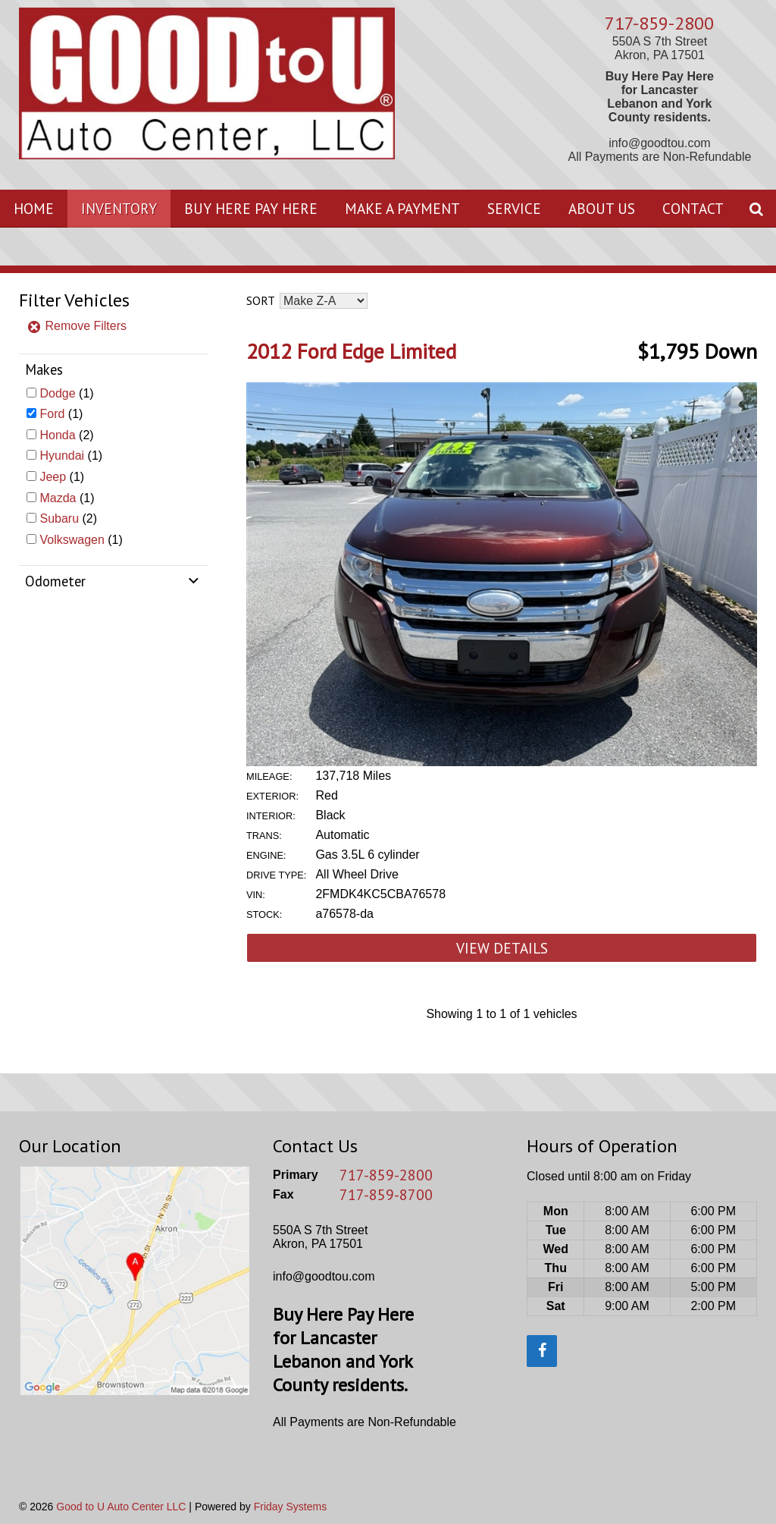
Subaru (59, 518)
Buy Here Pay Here (251, 208)
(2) (66, 435)
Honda (57, 435)
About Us (601, 208)
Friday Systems (290, 1506)
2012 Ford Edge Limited (351, 351)
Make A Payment (402, 208)
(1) (66, 393)
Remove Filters (77, 325)
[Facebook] (542, 1351)
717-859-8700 (386, 1195)
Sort (260, 300)
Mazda (57, 498)
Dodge (57, 393)
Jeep (52, 476)
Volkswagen (71, 539)
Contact (693, 208)
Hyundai (61, 455)
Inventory (119, 208)
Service (514, 208)
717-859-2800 (659, 23)
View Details (502, 947)
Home (34, 208)
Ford (51, 413)
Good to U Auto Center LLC (121, 1506)
